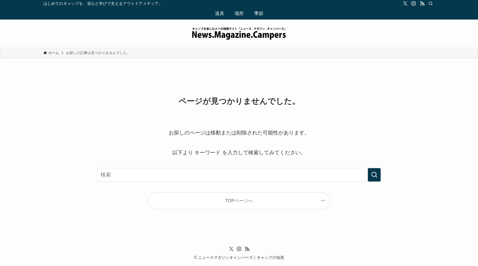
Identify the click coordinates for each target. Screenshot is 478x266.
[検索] (430, 3)
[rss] (422, 3)
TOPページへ (239, 200)
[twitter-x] (405, 3)
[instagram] (413, 3)
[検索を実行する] (374, 175)
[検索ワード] (239, 175)
